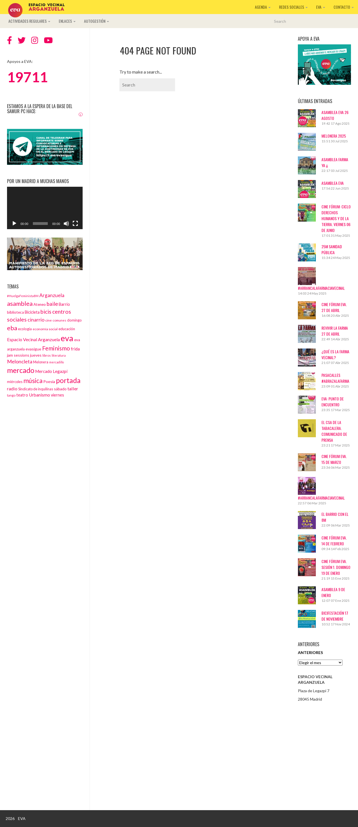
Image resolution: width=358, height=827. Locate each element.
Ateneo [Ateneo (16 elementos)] (39, 304)
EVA (320, 7)
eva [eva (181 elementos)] (67, 338)
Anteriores (310, 652)
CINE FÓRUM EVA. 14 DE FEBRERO (334, 540)
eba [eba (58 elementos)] (12, 328)
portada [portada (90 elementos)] (68, 380)
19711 (27, 77)
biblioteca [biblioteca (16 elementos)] (15, 312)
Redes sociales (293, 7)
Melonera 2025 (333, 136)
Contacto (344, 7)
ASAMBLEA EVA (332, 183)
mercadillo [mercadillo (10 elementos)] (56, 362)
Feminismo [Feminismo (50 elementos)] (56, 348)
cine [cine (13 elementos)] (48, 320)
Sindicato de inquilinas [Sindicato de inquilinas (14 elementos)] (35, 389)
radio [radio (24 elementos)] (12, 388)
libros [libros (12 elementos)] (46, 355)
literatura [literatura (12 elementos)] (59, 355)
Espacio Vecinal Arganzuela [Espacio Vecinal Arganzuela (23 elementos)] (33, 339)
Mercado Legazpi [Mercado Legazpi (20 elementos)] (51, 371)
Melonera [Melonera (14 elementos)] (40, 362)
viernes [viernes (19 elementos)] (57, 395)
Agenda (263, 7)
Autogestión (96, 21)
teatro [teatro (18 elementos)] (22, 395)
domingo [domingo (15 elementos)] (74, 320)
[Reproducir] (14, 223)
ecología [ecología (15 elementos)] (25, 329)
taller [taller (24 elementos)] (72, 388)
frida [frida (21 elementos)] (75, 348)
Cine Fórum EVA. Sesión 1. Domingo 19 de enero (335, 567)
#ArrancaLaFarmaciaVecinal (321, 288)
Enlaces (67, 21)
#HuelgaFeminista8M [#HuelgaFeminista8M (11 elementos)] (22, 296)
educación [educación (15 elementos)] (66, 329)
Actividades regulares (29, 21)
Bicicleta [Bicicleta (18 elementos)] (32, 312)
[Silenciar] (66, 223)
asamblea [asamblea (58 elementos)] (20, 303)
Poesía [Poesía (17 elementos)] (49, 381)
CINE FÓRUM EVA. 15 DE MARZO (334, 459)
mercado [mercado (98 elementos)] (20, 370)
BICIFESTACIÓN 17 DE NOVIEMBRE (334, 616)
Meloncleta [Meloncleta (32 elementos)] (19, 361)
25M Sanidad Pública (331, 249)
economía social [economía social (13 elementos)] (45, 329)
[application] (45, 208)
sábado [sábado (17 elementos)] (60, 388)
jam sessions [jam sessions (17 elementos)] (18, 355)
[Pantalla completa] (75, 223)
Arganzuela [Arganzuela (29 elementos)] (51, 295)
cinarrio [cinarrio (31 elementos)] (36, 319)
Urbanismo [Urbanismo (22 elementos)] (39, 394)
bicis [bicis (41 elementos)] (45, 311)
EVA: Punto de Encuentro (332, 401)
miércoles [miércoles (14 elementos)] (14, 381)
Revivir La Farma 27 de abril (334, 331)
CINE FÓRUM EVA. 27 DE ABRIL (334, 307)
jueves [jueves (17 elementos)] (36, 355)
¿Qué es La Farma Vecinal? (335, 354)
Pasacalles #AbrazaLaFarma (335, 378)
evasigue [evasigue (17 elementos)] (33, 349)
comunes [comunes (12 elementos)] (59, 320)
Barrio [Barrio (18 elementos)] (64, 304)
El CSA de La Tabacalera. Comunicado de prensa (334, 431)
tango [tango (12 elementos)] (11, 395)
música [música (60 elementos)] (32, 380)
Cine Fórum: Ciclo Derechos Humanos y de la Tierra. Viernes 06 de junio (336, 218)
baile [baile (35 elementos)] (52, 304)
